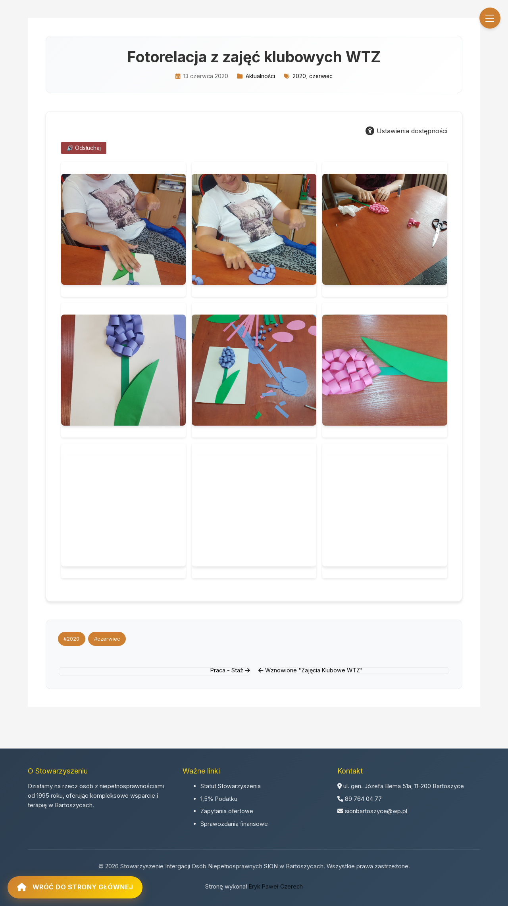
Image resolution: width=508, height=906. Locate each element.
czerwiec (321, 76)
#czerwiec (109, 638)
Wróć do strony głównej (87, 881)
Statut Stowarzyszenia (230, 785)
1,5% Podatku (219, 797)
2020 (299, 76)
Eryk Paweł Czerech (276, 885)
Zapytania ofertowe (227, 810)
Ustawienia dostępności (406, 131)
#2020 (72, 638)
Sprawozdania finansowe (234, 822)
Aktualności (259, 76)
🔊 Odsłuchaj (84, 147)
